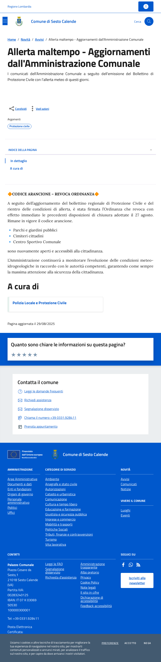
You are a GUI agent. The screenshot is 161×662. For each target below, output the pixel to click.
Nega (147, 643)
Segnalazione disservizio (54, 570)
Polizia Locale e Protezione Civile (39, 303)
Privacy (85, 577)
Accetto (130, 643)
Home (12, 39)
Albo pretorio (89, 572)
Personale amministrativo (18, 501)
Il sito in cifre (89, 592)
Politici (12, 507)
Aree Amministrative (22, 479)
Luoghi (125, 510)
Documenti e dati (20, 484)
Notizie (126, 489)
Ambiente (52, 479)
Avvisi (39, 39)
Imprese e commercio (60, 519)
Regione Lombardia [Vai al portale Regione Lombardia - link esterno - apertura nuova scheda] (19, 6)
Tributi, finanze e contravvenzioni (69, 534)
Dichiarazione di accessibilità (91, 599)
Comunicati (129, 484)
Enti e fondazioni (19, 489)
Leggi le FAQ (54, 563)
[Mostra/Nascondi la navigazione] (5, 20)
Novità (25, 39)
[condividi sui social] (17, 108)
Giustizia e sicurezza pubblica (66, 514)
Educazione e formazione (63, 509)
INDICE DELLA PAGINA (80, 150)
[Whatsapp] (130, 565)
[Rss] (138, 565)
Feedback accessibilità (96, 605)
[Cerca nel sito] (148, 21)
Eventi (125, 515)
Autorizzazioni (55, 489)
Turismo (51, 539)
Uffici (11, 512)
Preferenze (110, 643)
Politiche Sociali (56, 529)
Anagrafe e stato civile (61, 484)
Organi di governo (20, 494)
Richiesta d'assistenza (61, 577)
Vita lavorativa (55, 544)
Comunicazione (56, 499)
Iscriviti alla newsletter (137, 580)
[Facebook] (123, 565)
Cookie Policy (89, 582)
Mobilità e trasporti (59, 524)
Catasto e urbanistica (60, 494)
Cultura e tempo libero (61, 504)
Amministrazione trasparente (92, 565)
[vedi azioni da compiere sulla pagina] (39, 108)
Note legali (88, 587)
